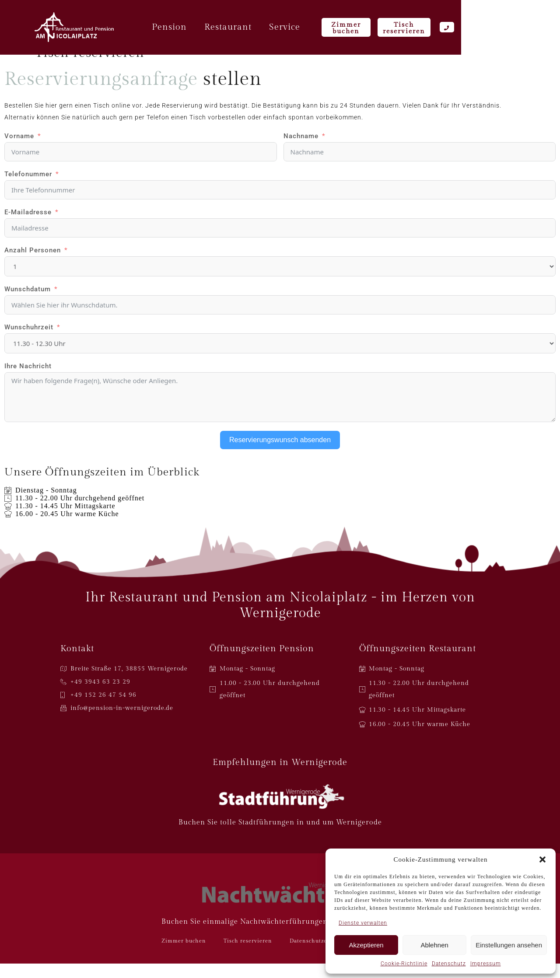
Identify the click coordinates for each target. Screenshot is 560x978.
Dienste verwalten (363, 923)
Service (333, 28)
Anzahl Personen (32, 265)
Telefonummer (28, 188)
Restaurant (276, 28)
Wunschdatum (27, 303)
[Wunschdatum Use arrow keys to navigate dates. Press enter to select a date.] (280, 319)
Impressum (485, 964)
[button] (542, 859)
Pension (217, 28)
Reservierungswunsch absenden (280, 454)
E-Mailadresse (28, 227)
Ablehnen (434, 945)
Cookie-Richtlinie (404, 964)
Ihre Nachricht (28, 380)
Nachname (301, 150)
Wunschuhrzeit (28, 342)
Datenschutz (449, 964)
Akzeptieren (366, 945)
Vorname (19, 150)
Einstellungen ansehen (509, 945)
